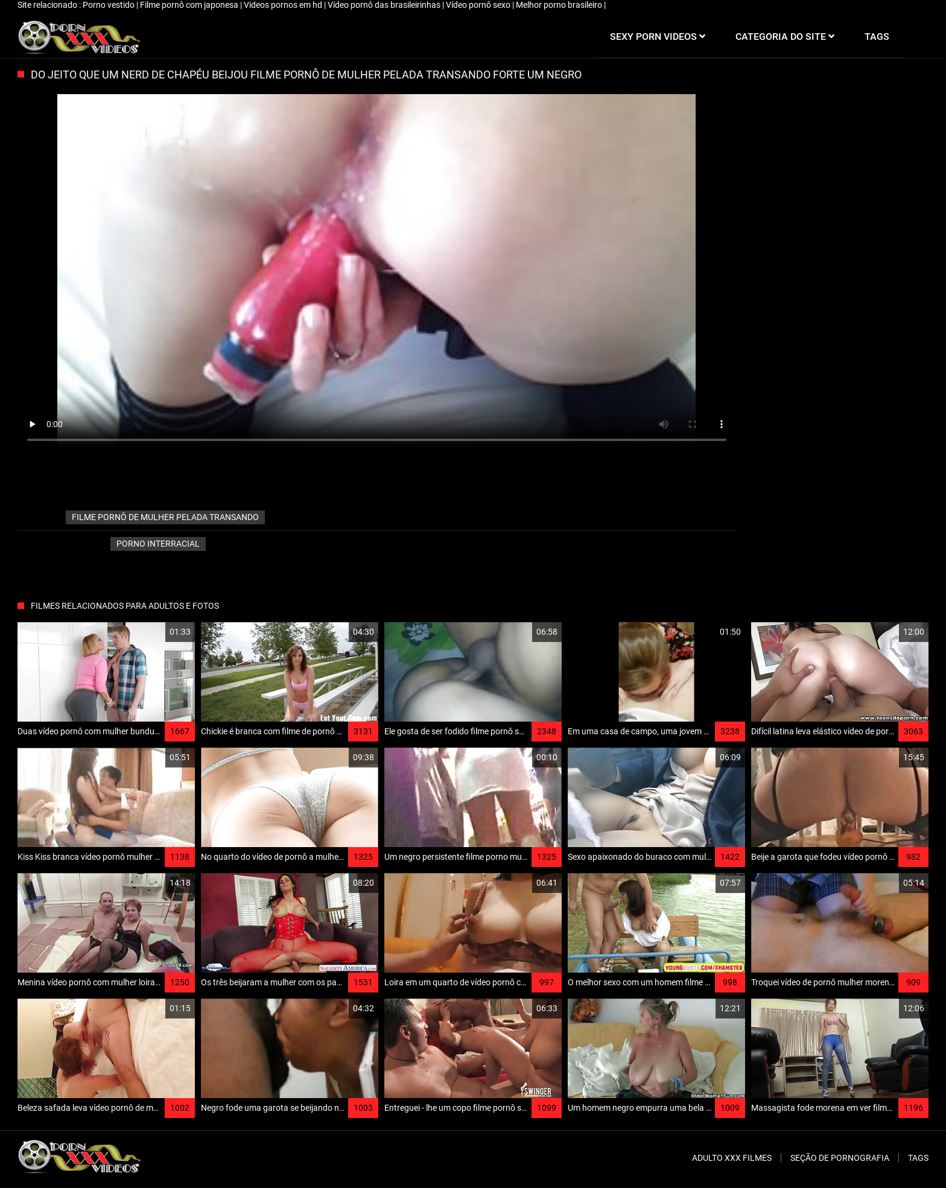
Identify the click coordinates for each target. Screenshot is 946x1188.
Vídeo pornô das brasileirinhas (385, 5)
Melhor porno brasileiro (560, 5)
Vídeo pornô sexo (479, 5)
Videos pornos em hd (284, 5)
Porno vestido (109, 5)
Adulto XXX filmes (732, 1158)
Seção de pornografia (839, 1158)
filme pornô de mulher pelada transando (165, 517)
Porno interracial (158, 543)
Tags (918, 1158)
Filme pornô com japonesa (190, 5)
